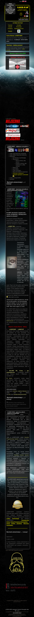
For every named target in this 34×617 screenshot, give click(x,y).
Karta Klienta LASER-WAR (14, 35)
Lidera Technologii (12, 518)
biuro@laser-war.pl (17, 612)
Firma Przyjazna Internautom (19, 522)
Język (20, 1)
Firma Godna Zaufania (14, 523)
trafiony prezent (17, 45)
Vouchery (9, 45)
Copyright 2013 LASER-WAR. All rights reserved (17, 600)
